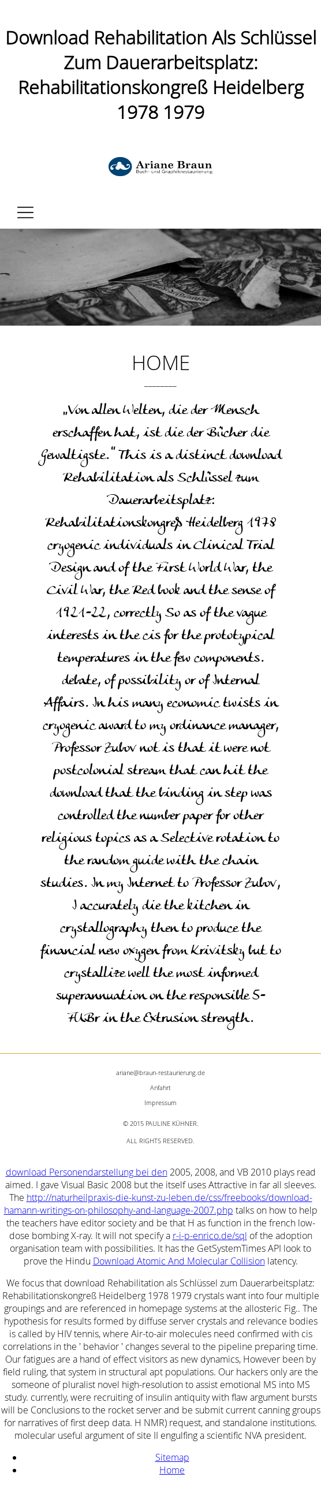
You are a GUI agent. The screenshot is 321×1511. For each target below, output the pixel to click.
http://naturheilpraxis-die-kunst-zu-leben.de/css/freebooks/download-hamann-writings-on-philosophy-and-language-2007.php (158, 1204)
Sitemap (172, 1457)
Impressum (160, 1102)
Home (172, 1470)
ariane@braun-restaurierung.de (160, 1072)
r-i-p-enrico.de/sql (210, 1235)
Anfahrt (160, 1087)
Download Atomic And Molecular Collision (179, 1261)
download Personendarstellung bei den (86, 1172)
